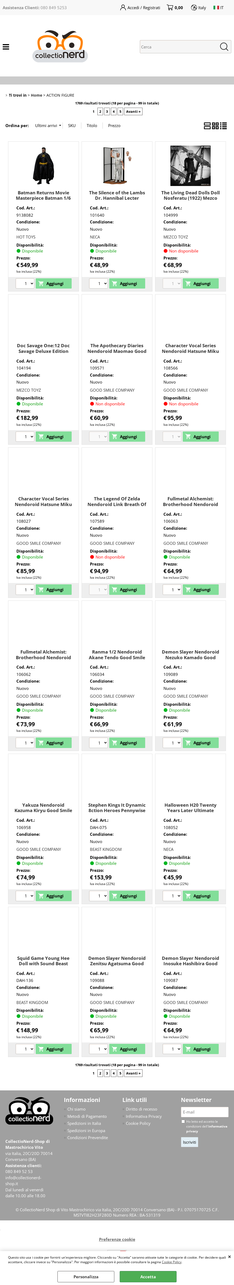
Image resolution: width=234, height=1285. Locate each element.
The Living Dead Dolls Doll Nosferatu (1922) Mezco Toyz (190, 198)
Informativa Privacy (144, 1116)
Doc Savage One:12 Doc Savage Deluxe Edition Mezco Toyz (43, 351)
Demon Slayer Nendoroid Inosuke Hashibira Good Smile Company (190, 963)
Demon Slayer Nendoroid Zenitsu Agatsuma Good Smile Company (117, 963)
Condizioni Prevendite (87, 1137)
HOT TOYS (25, 237)
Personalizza (86, 1276)
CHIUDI (229, 1256)
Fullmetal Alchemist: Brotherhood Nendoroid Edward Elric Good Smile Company (190, 507)
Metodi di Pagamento (87, 1116)
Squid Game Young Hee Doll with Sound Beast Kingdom (43, 963)
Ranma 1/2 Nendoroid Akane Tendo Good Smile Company (117, 657)
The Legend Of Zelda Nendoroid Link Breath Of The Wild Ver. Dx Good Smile (116, 507)
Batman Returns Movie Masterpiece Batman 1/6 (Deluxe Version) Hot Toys (43, 198)
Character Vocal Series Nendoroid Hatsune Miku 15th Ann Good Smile (190, 351)
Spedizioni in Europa (86, 1130)
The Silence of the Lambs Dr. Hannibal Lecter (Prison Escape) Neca (117, 198)
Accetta (148, 1276)
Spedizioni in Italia (84, 1123)
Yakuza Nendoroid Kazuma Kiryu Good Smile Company (43, 810)
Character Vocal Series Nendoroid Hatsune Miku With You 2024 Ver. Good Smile (43, 507)
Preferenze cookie (117, 1239)
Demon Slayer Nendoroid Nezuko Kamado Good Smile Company (190, 657)
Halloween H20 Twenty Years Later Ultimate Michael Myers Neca (190, 810)
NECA (95, 237)
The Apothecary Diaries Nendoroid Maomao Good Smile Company (117, 351)
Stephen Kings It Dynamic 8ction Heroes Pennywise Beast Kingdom (117, 810)
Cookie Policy (171, 1262)
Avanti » (133, 111)
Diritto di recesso (141, 1109)
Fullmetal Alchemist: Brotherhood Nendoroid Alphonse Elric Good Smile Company (43, 660)
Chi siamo (76, 1109)
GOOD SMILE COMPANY (112, 390)
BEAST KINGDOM (106, 849)
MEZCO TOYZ (175, 237)
